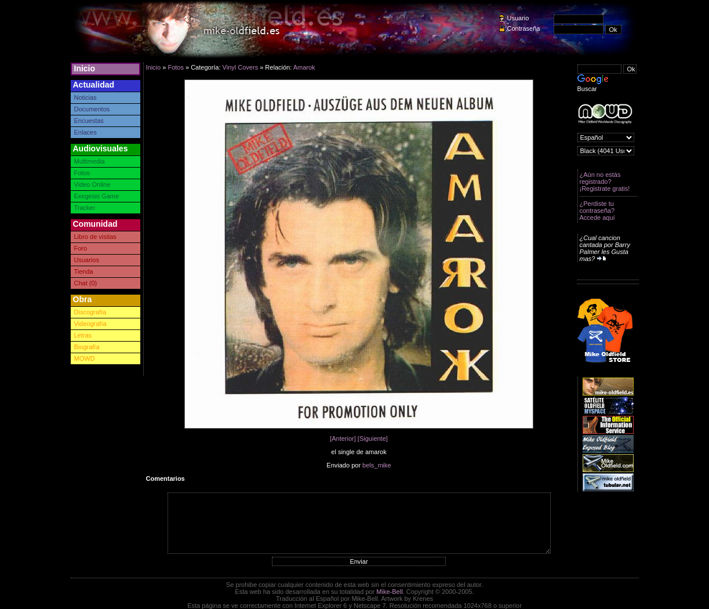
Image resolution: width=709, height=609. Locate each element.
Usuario (518, 17)
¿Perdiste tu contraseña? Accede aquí (597, 210)
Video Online (92, 184)
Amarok (304, 67)
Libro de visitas (95, 236)
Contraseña (523, 28)
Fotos (82, 172)
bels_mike (376, 465)
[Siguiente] (373, 438)
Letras (83, 335)
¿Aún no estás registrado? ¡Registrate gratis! (605, 181)
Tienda (83, 271)
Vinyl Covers (241, 67)
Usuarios (86, 259)
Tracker (85, 207)
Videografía (90, 323)
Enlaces (85, 132)
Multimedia (89, 161)
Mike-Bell (389, 591)
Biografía (87, 346)
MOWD (84, 358)
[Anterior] (343, 438)
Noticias (85, 97)
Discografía (90, 312)
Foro (81, 248)
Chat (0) (85, 283)
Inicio (85, 68)
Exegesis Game (96, 196)
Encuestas (89, 120)
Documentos (92, 109)
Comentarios (165, 478)
